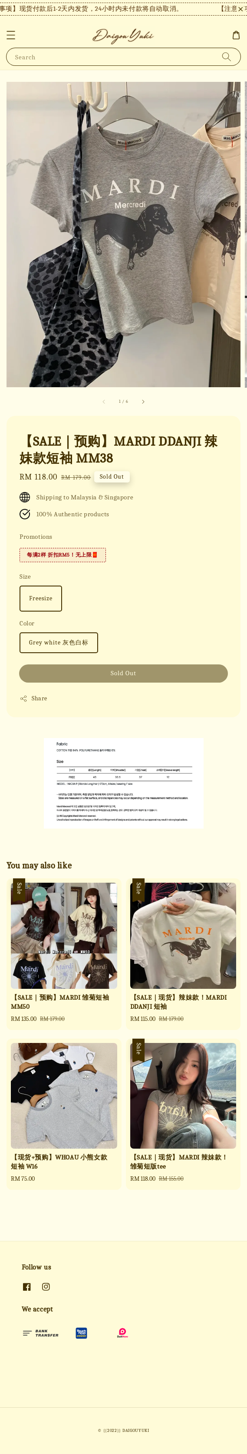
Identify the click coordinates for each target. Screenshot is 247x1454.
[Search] (226, 56)
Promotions (36, 537)
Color (27, 623)
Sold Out (123, 673)
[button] (10, 35)
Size (25, 576)
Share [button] (33, 699)
